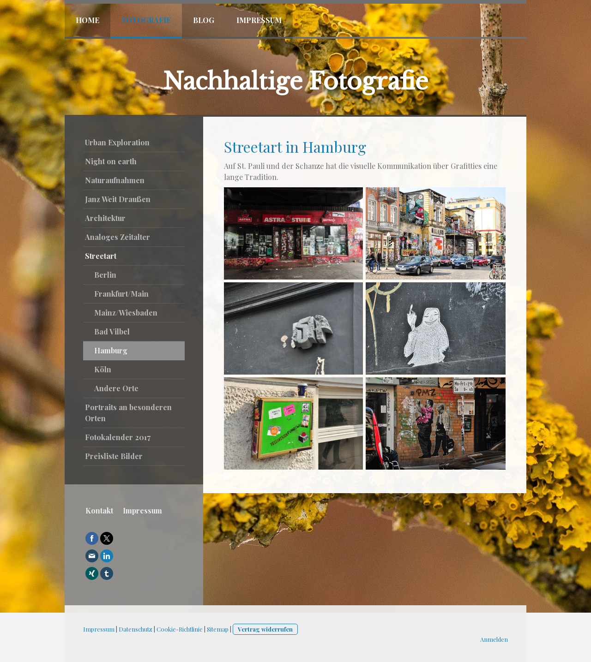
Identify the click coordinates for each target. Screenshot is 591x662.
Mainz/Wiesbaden (125, 312)
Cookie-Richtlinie (180, 629)
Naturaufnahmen (115, 180)
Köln (102, 369)
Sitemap (218, 629)
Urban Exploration (117, 142)
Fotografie (146, 20)
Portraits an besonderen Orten (128, 412)
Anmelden (494, 639)
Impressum (259, 20)
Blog (203, 20)
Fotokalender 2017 (118, 437)
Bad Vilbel (112, 331)
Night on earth (111, 161)
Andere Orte (116, 388)
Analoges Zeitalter (117, 237)
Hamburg (110, 350)
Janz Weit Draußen (118, 199)
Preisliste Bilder (114, 456)
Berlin (105, 275)
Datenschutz (135, 629)
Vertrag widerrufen (265, 629)
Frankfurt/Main (121, 293)
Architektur (105, 218)
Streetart (100, 256)
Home (87, 20)
